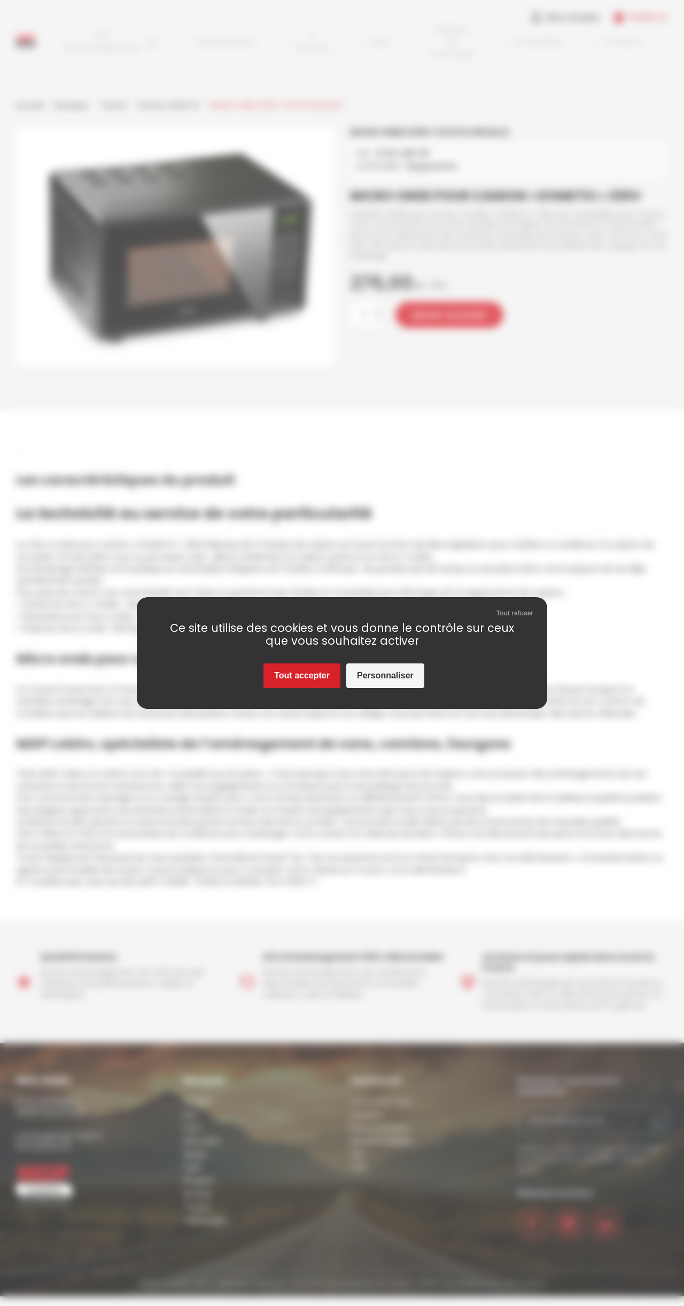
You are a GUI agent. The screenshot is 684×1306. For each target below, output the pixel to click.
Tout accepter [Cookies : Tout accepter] (302, 675)
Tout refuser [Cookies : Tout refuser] (514, 613)
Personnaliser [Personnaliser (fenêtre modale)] (385, 675)
